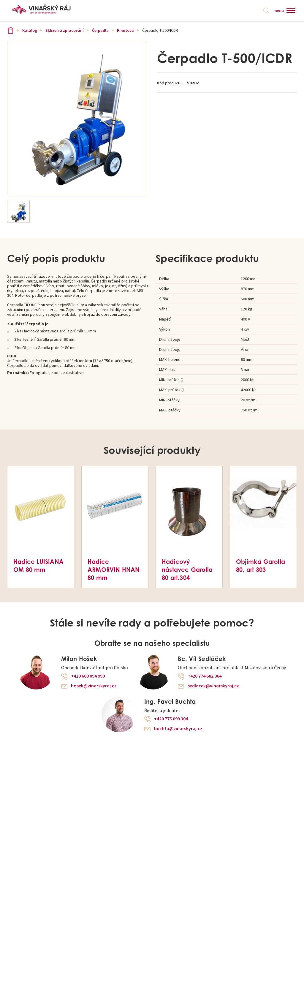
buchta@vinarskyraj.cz (178, 729)
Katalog (29, 30)
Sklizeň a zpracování (64, 30)
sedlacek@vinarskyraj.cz (213, 686)
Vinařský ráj (10, 30)
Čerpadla (100, 30)
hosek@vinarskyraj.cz (94, 686)
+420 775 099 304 (171, 719)
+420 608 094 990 (88, 676)
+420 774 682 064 (204, 676)
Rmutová (125, 30)
